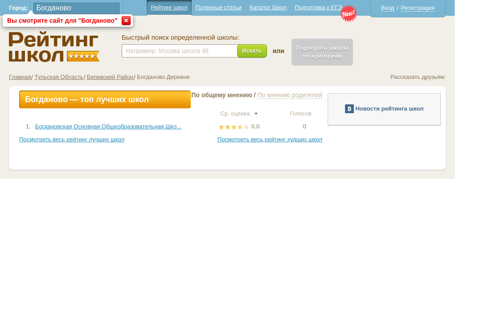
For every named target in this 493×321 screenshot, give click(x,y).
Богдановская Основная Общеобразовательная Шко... (127, 126)
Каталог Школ (287, 7)
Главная (39, 77)
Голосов (323, 113)
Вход (406, 7)
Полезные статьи (238, 7)
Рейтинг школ (188, 7)
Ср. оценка (258, 113)
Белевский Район (129, 77)
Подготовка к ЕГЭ (337, 7)
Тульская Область (77, 77)
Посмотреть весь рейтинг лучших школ (91, 139)
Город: (37, 7)
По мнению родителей (309, 95)
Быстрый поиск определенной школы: (200, 37)
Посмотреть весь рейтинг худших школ (289, 139)
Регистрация (437, 7)
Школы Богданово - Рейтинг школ (73, 46)
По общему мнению (240, 95)
